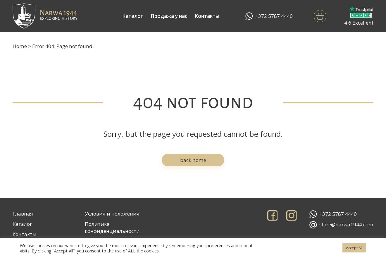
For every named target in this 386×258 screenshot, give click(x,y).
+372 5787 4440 (269, 16)
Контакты (207, 16)
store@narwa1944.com (341, 225)
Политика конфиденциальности (112, 227)
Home (20, 46)
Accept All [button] (354, 247)
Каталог (132, 16)
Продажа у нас (169, 16)
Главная (23, 213)
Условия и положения (112, 213)
